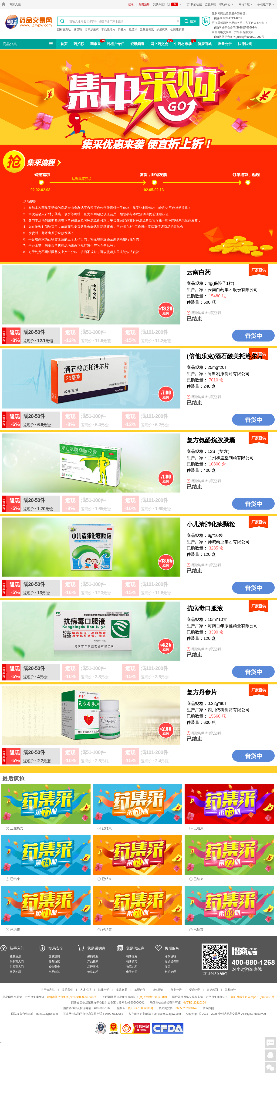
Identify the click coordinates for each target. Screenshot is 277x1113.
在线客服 (270, 1055)
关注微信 (270, 1067)
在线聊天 (270, 1042)
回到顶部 (270, 1079)
